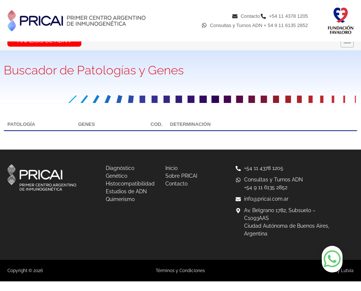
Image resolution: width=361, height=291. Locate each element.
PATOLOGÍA (21, 134)
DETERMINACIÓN (190, 134)
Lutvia (347, 280)
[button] (347, 50)
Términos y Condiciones (180, 280)
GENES (86, 134)
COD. (157, 134)
